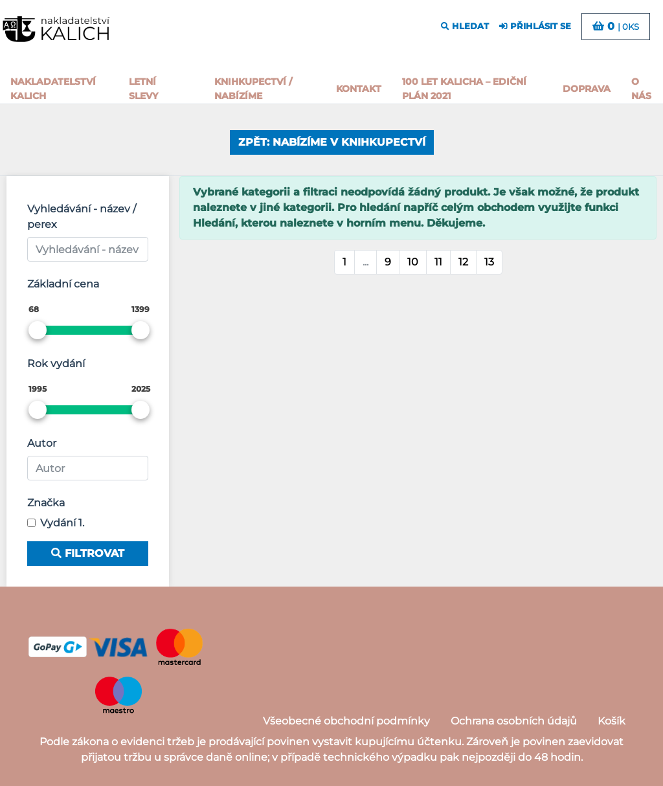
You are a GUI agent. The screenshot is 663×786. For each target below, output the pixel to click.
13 (489, 262)
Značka (46, 503)
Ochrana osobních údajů (514, 721)
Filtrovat (87, 553)
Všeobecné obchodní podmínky (346, 721)
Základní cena (63, 284)
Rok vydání (56, 363)
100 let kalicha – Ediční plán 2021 (464, 89)
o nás (641, 89)
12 (463, 262)
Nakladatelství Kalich (53, 89)
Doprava (587, 89)
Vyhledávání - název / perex (81, 216)
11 (438, 262)
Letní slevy (143, 89)
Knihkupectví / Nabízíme (253, 89)
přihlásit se (535, 26)
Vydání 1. (62, 523)
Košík (611, 721)
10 (412, 262)
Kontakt (358, 89)
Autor (41, 443)
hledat (465, 26)
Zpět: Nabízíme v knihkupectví (331, 142)
